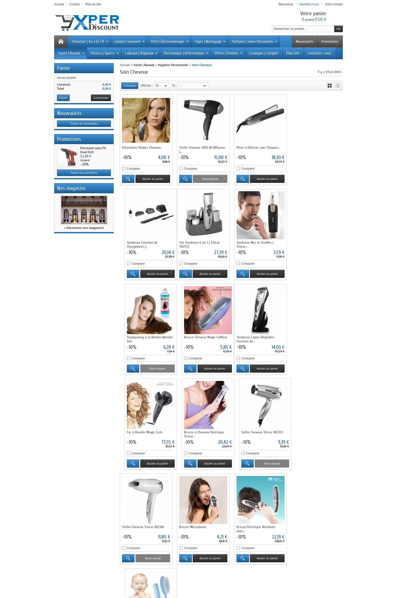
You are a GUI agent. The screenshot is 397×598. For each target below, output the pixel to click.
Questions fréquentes (139, 520)
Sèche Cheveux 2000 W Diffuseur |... (202, 149)
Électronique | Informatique (186, 53)
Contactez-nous (319, 53)
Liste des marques (195, 520)
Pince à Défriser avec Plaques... (258, 147)
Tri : (174, 85)
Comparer (133, 168)
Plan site (293, 53)
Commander (101, 97)
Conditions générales (254, 516)
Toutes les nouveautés (84, 123)
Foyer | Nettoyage (210, 41)
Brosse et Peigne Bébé (309, 431)
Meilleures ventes (194, 511)
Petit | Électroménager (170, 41)
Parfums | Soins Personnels (254, 41)
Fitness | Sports (105, 53)
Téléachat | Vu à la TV (89, 41)
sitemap (234, 579)
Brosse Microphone (192, 431)
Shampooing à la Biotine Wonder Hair (259, 244)
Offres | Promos (228, 53)
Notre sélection (193, 516)
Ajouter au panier (152, 178)
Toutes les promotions (83, 172)
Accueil (125, 65)
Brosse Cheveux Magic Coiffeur (314, 242)
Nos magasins (71, 188)
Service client (249, 520)
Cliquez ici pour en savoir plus (92, 553)
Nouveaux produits (132, 579)
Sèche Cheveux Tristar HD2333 (313, 336)
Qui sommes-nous (252, 502)
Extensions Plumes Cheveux (141, 147)
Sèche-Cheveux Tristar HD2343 (143, 431)
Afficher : (147, 85)
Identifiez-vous (309, 4)
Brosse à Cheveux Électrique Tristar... (256, 338)
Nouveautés (305, 41)
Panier (63, 68)
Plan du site (133, 525)
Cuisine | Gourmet (129, 41)
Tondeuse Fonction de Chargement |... (308, 149)
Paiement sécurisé (137, 511)
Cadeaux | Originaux (141, 53)
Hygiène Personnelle (173, 65)
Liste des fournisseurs (197, 525)
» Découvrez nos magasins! (84, 228)
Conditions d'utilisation (140, 507)
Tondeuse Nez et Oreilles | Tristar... (197, 244)
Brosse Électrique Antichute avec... (255, 433)
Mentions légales (251, 511)
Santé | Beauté (71, 53)
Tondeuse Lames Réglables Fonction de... (141, 338)
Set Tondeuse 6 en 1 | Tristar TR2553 (142, 244)
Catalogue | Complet (264, 53)
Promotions (330, 41)
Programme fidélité (138, 516)
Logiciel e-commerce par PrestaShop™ (271, 579)
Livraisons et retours (139, 502)
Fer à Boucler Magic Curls (197, 336)
